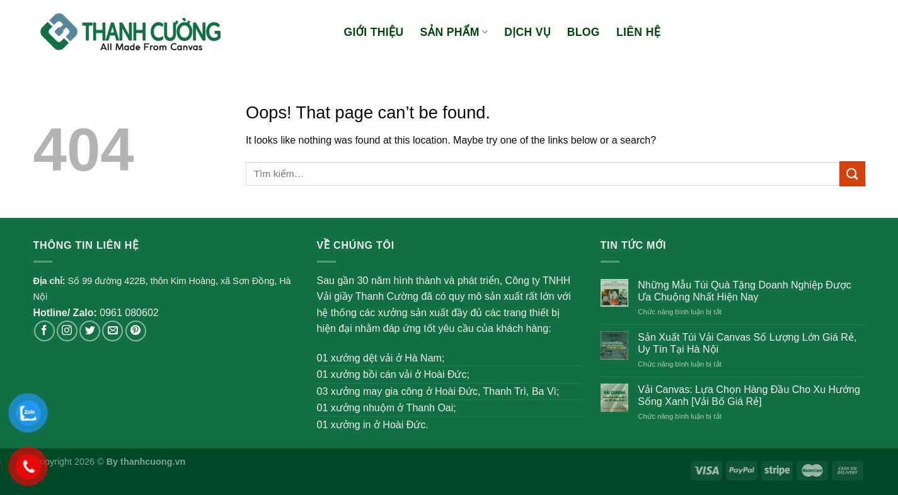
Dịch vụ (527, 32)
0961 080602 (129, 312)
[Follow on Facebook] (44, 331)
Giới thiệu (374, 32)
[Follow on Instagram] (67, 331)
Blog (583, 32)
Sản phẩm (454, 32)
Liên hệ (638, 32)
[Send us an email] (112, 331)
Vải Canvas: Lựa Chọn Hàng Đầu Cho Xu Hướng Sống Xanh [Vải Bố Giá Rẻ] (749, 395)
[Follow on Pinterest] (135, 331)
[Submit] (852, 173)
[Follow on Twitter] (89, 331)
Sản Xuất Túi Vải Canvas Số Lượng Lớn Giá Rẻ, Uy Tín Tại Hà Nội (747, 343)
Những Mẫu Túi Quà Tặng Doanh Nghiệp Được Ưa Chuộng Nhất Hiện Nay (744, 291)
